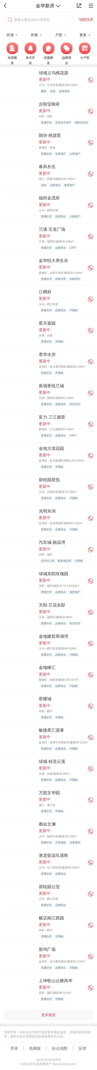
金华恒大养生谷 (53, 260)
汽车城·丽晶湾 (52, 542)
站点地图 (59, 1048)
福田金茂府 (49, 198)
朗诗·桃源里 (50, 135)
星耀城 (45, 699)
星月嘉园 (47, 323)
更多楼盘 (48, 1015)
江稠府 (45, 292)
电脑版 (35, 1048)
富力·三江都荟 (52, 417)
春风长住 (47, 166)
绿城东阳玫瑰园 (53, 573)
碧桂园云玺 (49, 886)
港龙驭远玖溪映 (53, 855)
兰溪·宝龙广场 (52, 229)
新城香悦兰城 (51, 386)
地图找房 (86, 20)
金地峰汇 (47, 667)
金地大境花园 (51, 448)
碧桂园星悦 (49, 479)
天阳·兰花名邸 (52, 605)
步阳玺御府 (49, 104)
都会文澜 (47, 824)
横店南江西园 (51, 918)
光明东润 (47, 511)
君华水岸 (47, 354)
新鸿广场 (47, 949)
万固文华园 (49, 792)
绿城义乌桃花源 (53, 73)
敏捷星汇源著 (51, 730)
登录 (14, 1048)
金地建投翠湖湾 (53, 636)
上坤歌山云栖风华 (55, 980)
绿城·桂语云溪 (52, 761)
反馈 (82, 1048)
